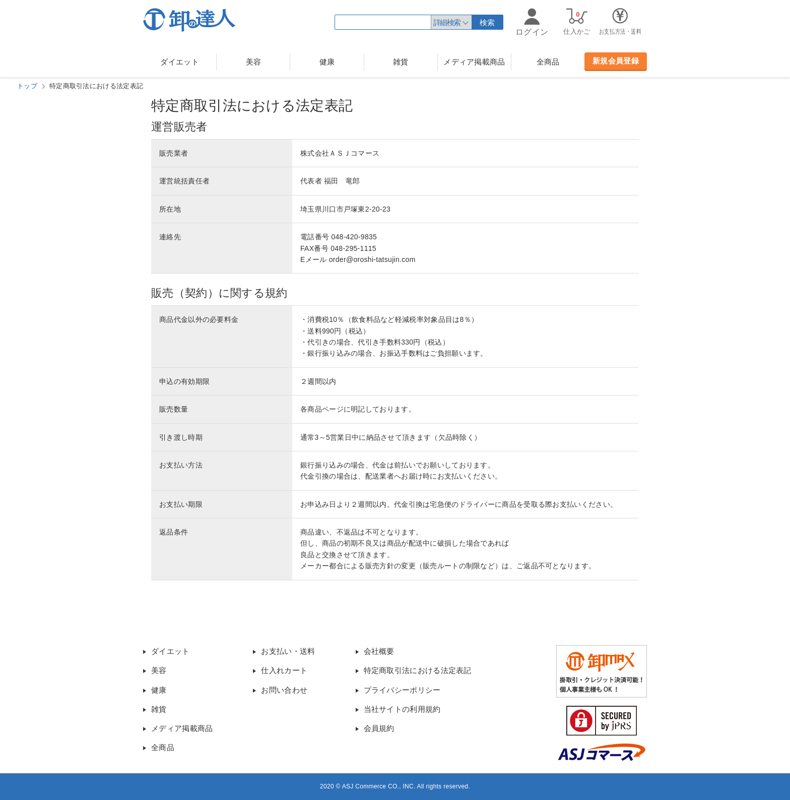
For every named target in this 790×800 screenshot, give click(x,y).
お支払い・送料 (288, 651)
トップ (27, 86)
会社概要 (379, 651)
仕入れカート (284, 670)
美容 (253, 61)
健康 (327, 61)
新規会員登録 (615, 60)
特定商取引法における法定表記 (418, 670)
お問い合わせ (284, 690)
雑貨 (401, 61)
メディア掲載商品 (474, 61)
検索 (487, 22)
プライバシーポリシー (402, 690)
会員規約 (379, 728)
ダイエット (179, 61)
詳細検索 (446, 22)
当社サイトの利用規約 (402, 709)
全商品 (548, 61)
